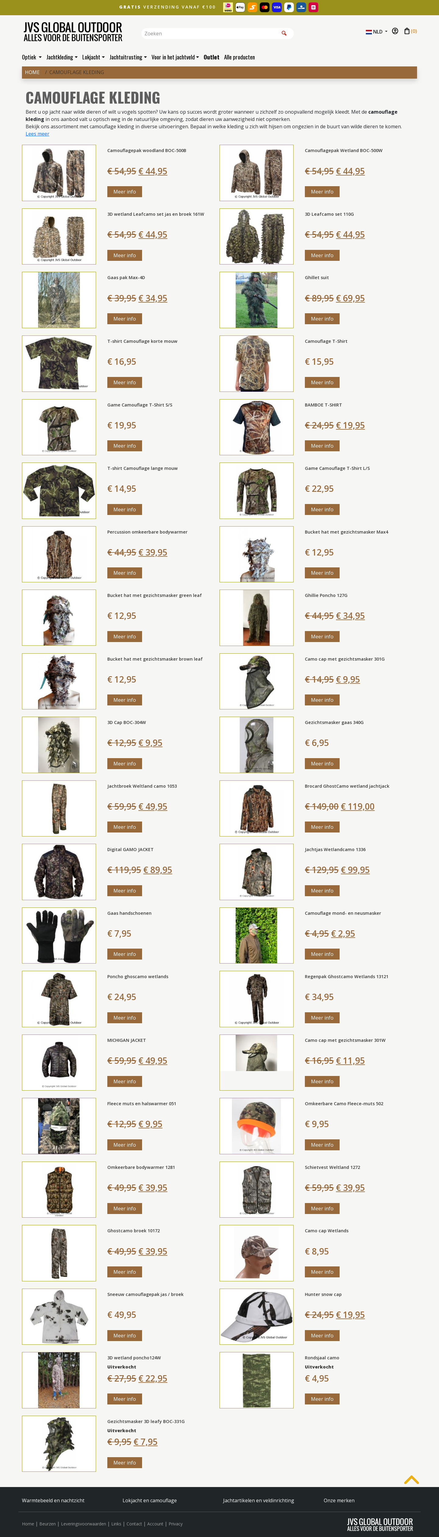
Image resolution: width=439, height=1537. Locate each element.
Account (155, 1524)
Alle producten (239, 56)
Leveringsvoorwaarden (83, 1524)
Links (116, 1524)
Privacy (176, 1524)
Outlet (212, 56)
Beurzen (47, 1524)
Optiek (29, 56)
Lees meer (37, 133)
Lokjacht (91, 56)
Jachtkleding (59, 56)
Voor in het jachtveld (173, 56)
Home (32, 72)
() (410, 31)
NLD (375, 31)
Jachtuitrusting (125, 56)
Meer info (124, 191)
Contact (134, 1524)
